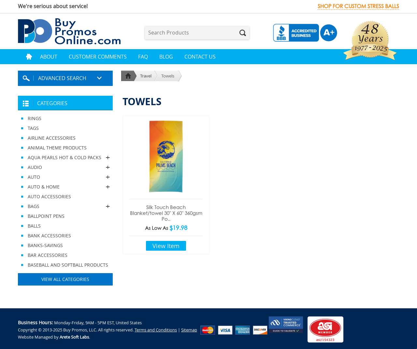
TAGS (33, 128)
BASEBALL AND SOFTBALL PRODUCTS (68, 265)
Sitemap (189, 330)
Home (29, 56)
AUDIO (65, 167)
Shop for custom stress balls (358, 6)
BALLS (34, 226)
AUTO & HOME (65, 187)
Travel (145, 76)
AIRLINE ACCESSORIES (52, 138)
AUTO (65, 177)
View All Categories (65, 279)
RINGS (34, 118)
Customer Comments (98, 56)
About (48, 56)
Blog (166, 56)
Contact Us (200, 56)
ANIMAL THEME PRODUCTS (57, 148)
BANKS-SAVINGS (45, 245)
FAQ (143, 56)
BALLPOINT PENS (46, 216)
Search (242, 33)
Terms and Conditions (156, 330)
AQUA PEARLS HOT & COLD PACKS (65, 157)
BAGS (65, 206)
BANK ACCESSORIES (49, 235)
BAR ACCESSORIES (47, 255)
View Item (166, 246)
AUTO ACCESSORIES (49, 196)
